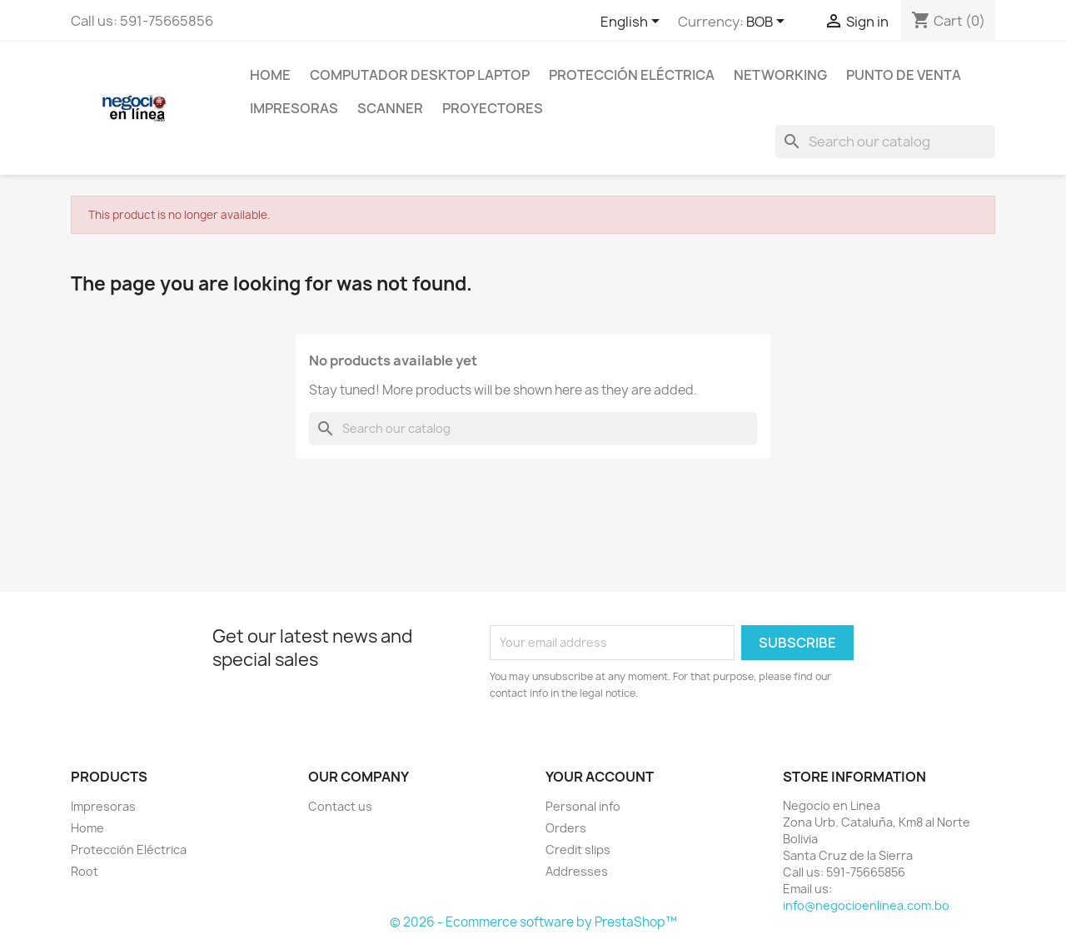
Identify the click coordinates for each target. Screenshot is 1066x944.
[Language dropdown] (632, 22)
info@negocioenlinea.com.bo (866, 905)
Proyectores (492, 108)
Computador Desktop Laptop (420, 75)
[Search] (885, 141)
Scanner (390, 108)
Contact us (340, 806)
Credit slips (577, 849)
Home (270, 75)
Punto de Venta (903, 75)
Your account (599, 777)
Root (84, 871)
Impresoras (294, 108)
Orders (565, 828)
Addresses (576, 871)
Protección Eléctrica (632, 75)
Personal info (582, 806)
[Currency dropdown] (768, 22)
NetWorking (780, 75)
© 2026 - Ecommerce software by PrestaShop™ (533, 922)
